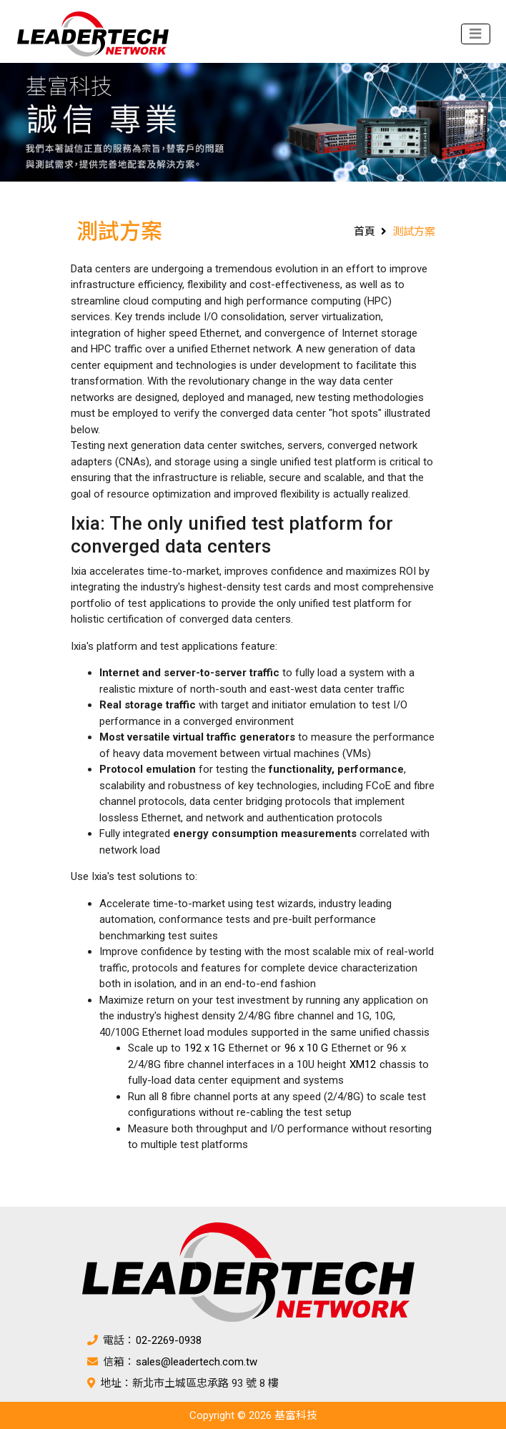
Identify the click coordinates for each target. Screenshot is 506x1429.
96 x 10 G (306, 1048)
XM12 (362, 1064)
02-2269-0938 (169, 1340)
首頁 (364, 231)
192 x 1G (204, 1048)
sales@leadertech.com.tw (196, 1361)
